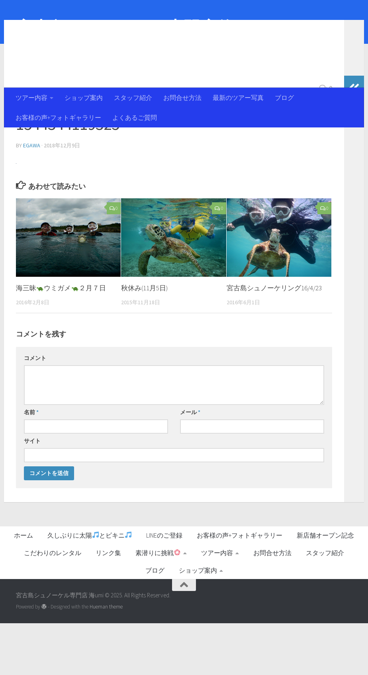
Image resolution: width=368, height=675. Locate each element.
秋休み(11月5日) (144, 339)
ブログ (284, 98)
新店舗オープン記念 (325, 587)
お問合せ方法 (182, 98)
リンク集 (108, 604)
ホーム (23, 587)
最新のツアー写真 (238, 98)
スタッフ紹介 (133, 98)
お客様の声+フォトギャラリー (58, 117)
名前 (31, 464)
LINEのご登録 (164, 587)
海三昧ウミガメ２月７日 (61, 339)
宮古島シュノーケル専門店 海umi (140, 27)
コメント (35, 409)
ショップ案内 (84, 98)
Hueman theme (106, 658)
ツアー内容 (31, 98)
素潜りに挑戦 (157, 604)
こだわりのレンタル (52, 604)
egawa (31, 197)
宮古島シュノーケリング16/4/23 (274, 339)
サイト (32, 492)
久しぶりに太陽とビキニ (89, 587)
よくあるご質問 (134, 117)
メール (190, 464)
